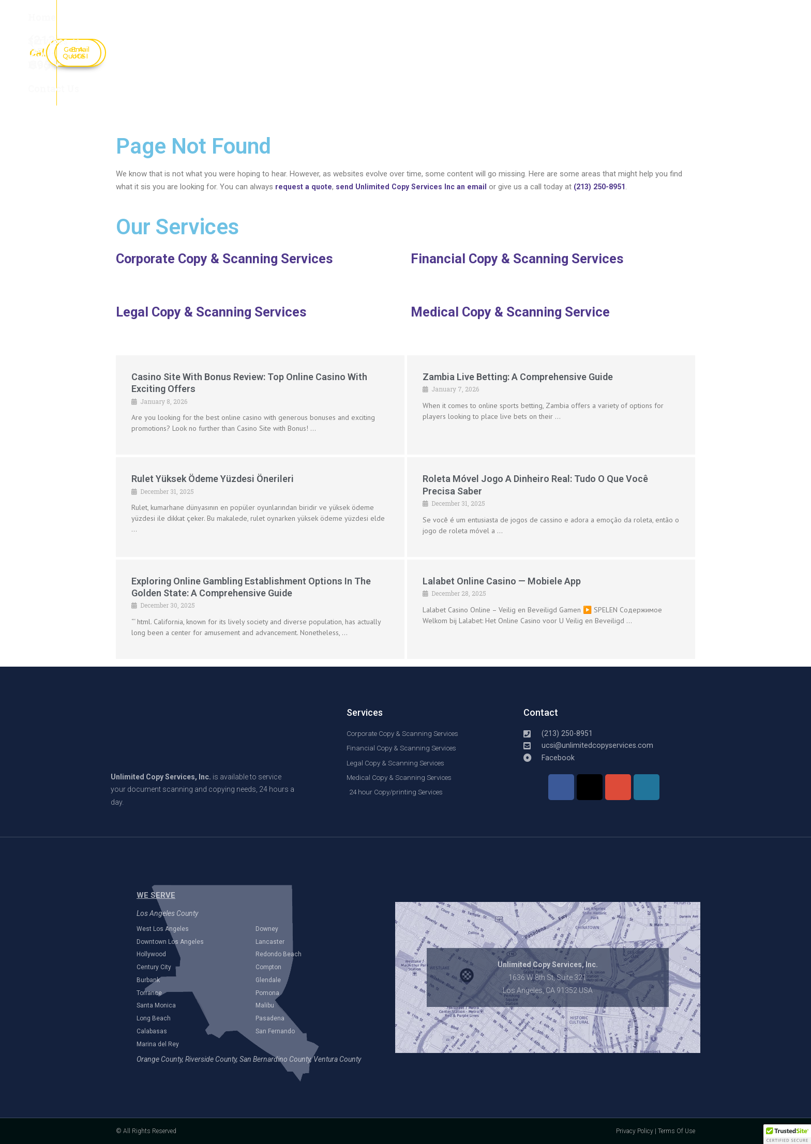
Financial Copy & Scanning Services (522, 258)
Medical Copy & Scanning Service (516, 312)
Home (169, 25)
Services (236, 25)
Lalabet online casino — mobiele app (502, 581)
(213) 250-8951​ (507, 30)
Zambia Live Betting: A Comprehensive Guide (518, 376)
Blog (305, 25)
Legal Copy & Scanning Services (217, 312)
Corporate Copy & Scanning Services (232, 258)
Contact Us (374, 25)
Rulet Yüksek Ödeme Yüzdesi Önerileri (212, 478)
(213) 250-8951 (609, 186)
